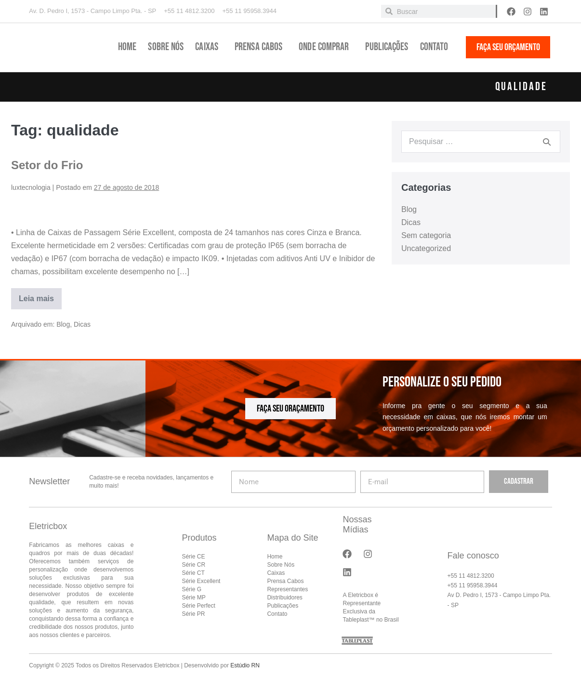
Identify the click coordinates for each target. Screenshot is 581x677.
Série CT (193, 573)
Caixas (209, 46)
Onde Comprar (326, 46)
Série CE (193, 556)
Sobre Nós (166, 46)
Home (127, 46)
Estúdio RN (245, 665)
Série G (191, 589)
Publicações (386, 46)
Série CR (193, 564)
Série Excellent (201, 581)
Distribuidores (284, 597)
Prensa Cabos (261, 46)
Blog (63, 324)
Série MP (193, 597)
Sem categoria (426, 235)
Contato (434, 46)
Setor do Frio (47, 165)
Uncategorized (426, 248)
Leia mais (37, 295)
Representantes (287, 589)
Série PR (193, 614)
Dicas (82, 324)
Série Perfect (198, 605)
